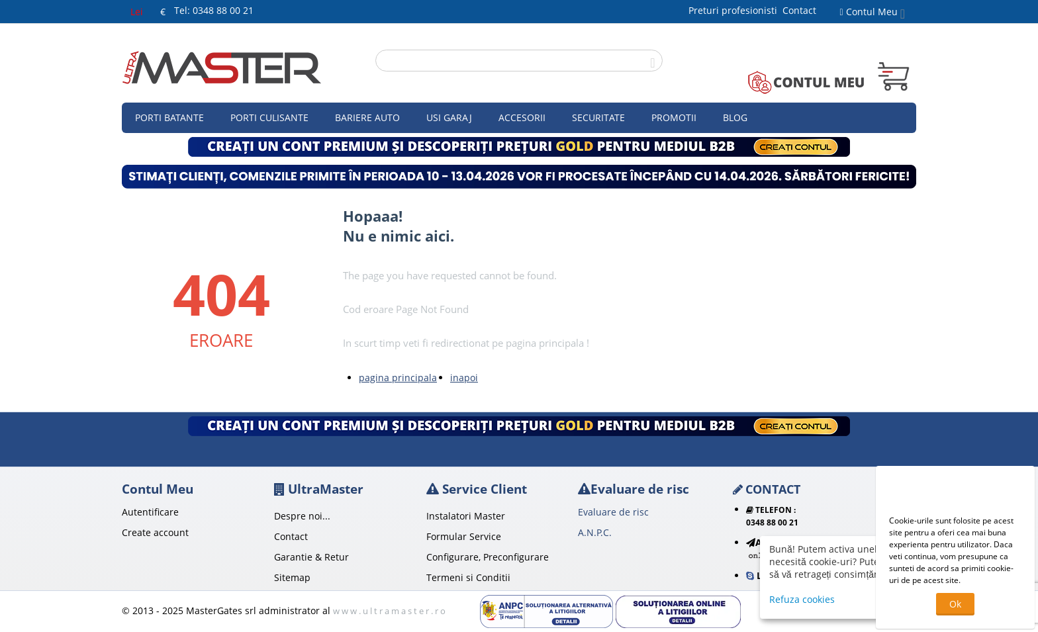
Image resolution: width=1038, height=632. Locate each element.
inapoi (464, 377)
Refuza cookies (802, 599)
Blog (735, 117)
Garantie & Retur (311, 557)
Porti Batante (169, 117)
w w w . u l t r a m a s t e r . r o (389, 611)
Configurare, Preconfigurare (487, 557)
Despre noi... (302, 516)
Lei (136, 11)
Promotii (673, 117)
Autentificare (150, 512)
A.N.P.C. (595, 532)
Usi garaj (449, 117)
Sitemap (292, 577)
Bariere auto (367, 117)
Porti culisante (269, 117)
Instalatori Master (465, 516)
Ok (955, 604)
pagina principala (398, 377)
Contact (799, 10)
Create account (155, 532)
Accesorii (521, 117)
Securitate (598, 117)
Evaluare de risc (613, 512)
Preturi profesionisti (735, 10)
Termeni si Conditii (468, 577)
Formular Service (463, 536)
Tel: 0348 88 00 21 (214, 10)
